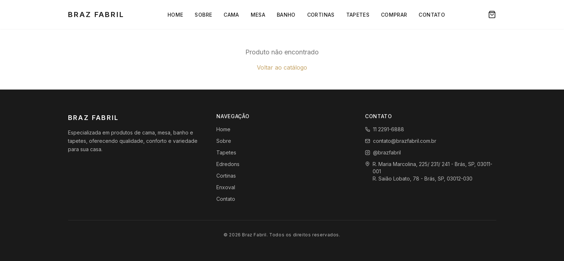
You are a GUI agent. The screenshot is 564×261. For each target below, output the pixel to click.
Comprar (394, 15)
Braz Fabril (96, 14)
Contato (432, 15)
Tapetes (357, 15)
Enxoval (225, 187)
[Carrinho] (492, 14)
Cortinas (321, 15)
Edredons (227, 164)
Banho (286, 15)
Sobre (203, 15)
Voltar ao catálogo (282, 67)
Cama (231, 15)
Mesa (258, 15)
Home (175, 15)
